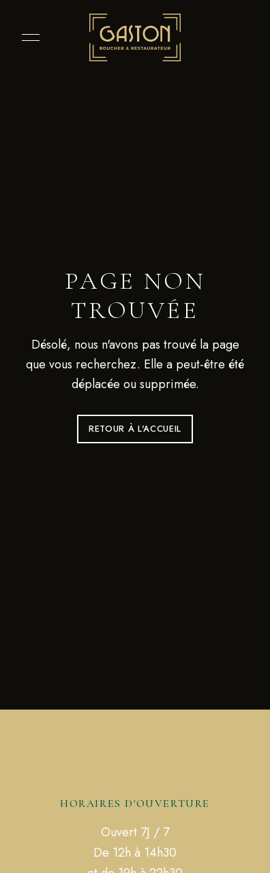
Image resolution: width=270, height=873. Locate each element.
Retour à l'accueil (135, 428)
